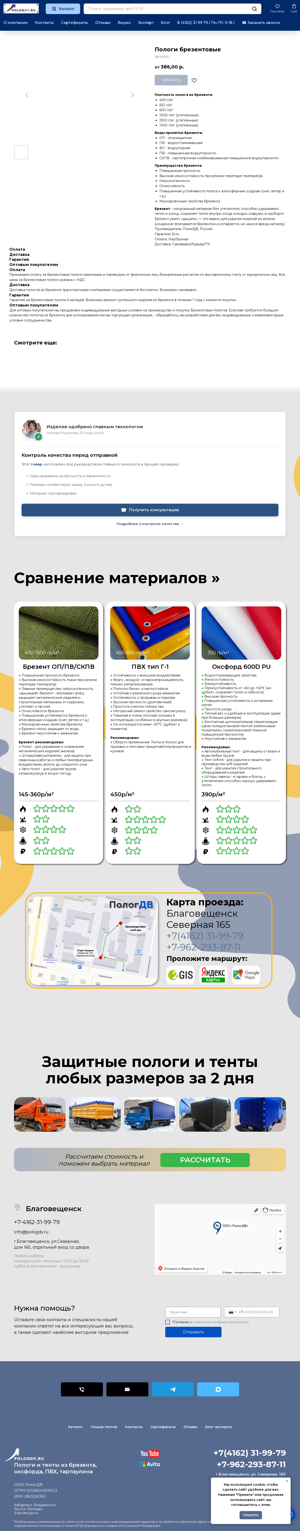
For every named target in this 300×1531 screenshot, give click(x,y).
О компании (16, 22)
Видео (124, 22)
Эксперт (146, 22)
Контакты (44, 22)
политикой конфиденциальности (221, 1322)
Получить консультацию (150, 510)
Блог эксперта (218, 1427)
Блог (165, 22)
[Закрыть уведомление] (287, 1481)
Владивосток (45, 1505)
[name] (193, 1312)
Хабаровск (23, 1505)
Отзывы (103, 22)
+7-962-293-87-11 (203, 947)
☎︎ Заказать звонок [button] (261, 22)
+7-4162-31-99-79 (37, 1222)
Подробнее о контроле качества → (150, 524)
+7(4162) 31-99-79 (205, 935)
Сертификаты (74, 22)
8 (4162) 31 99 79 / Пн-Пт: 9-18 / (206, 22)
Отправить (193, 1332)
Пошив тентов (104, 1427)
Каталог (75, 1427)
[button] (277, 8)
